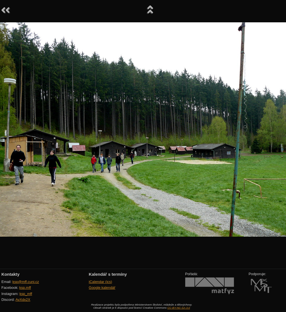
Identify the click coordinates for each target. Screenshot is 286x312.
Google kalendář (102, 287)
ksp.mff (25, 287)
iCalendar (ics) (100, 282)
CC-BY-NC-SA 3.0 (178, 307)
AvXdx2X (22, 299)
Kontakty (10, 274)
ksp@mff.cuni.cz (26, 282)
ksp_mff (26, 294)
